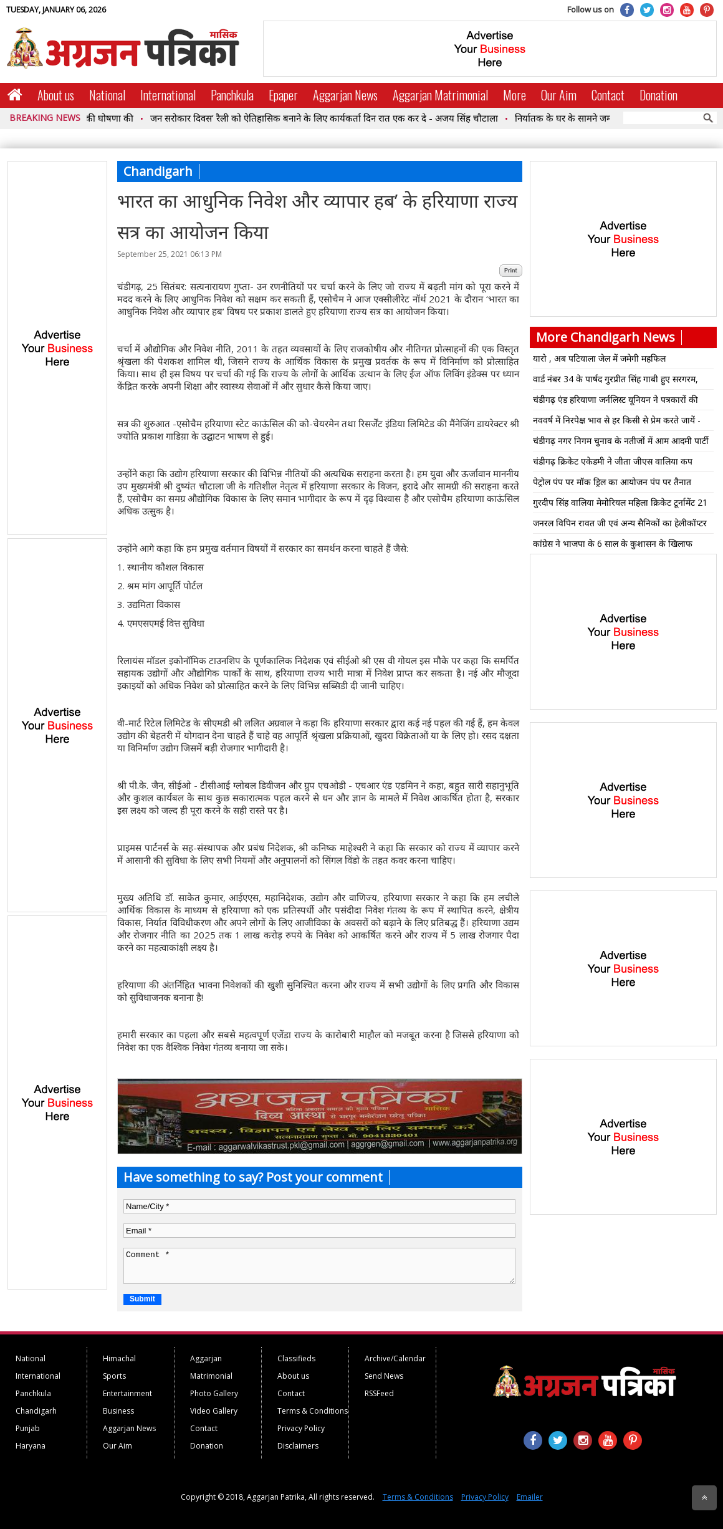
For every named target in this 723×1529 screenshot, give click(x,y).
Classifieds (296, 1358)
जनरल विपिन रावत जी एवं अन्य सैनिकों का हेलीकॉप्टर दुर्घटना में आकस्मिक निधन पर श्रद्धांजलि (620, 525)
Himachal (119, 1358)
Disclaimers (297, 1445)
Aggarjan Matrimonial (440, 94)
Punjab (28, 1428)
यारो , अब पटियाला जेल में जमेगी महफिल (599, 358)
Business (118, 1411)
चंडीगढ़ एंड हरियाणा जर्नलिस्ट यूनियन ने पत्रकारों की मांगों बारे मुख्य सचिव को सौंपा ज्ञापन (615, 401)
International (168, 94)
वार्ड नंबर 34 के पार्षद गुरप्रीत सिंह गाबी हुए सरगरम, (615, 379)
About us (55, 94)
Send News (384, 1376)
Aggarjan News (345, 94)
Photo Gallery (214, 1393)
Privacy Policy (301, 1428)
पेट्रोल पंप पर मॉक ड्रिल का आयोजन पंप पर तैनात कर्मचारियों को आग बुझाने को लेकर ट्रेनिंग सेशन (612, 484)
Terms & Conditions (312, 1411)
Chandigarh (36, 1411)
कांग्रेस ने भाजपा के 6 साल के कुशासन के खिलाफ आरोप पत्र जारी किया (612, 546)
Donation (658, 94)
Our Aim (559, 94)
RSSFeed (379, 1393)
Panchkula (232, 94)
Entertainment (127, 1393)
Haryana (30, 1445)
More (514, 94)
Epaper (283, 94)
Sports (114, 1376)
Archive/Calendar (395, 1358)
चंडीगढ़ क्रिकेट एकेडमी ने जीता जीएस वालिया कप (612, 461)
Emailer (530, 1497)
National (107, 94)
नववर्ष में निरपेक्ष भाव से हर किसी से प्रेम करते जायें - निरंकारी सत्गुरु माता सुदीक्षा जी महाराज (617, 422)
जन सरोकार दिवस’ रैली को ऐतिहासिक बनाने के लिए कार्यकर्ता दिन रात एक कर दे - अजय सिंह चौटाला (331, 118)
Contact (608, 94)
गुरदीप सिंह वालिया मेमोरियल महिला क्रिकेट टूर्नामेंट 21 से (620, 504)
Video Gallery (213, 1411)
